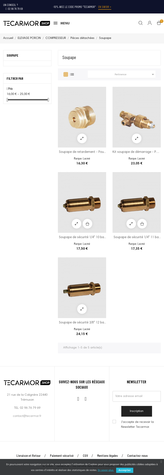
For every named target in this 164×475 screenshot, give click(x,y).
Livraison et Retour (28, 455)
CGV (85, 455)
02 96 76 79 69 (14, 8)
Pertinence (135, 74)
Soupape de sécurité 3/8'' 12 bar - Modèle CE (82, 323)
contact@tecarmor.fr (27, 416)
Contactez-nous (137, 455)
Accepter (125, 470)
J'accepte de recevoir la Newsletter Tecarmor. (137, 425)
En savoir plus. (106, 470)
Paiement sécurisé (61, 455)
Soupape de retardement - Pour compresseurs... (82, 152)
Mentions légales (107, 455)
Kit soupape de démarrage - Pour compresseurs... (137, 152)
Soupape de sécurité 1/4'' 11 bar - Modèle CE (137, 238)
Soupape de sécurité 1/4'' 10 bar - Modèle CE (82, 238)
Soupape (12, 55)
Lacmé (86, 158)
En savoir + (104, 7)
